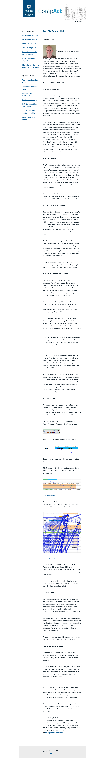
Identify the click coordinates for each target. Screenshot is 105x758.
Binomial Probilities (29, 44)
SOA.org (52, 753)
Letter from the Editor (30, 39)
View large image (49, 495)
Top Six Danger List (29, 48)
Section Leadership (29, 100)
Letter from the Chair (30, 35)
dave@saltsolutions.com (54, 733)
